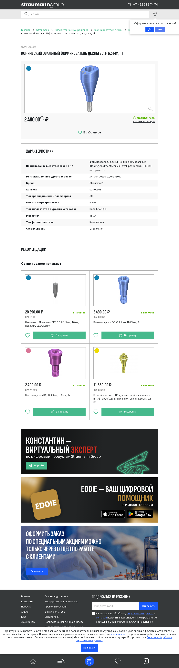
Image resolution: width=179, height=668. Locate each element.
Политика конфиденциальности (64, 622)
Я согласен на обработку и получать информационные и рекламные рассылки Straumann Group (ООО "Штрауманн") (126, 618)
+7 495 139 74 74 (143, 4)
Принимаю (89, 648)
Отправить (148, 606)
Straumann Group (55, 612)
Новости (26, 607)
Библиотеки (52, 617)
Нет (160, 29)
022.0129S (99, 390)
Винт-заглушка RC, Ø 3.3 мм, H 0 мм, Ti (47, 395)
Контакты (27, 602)
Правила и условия (56, 607)
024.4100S (31, 390)
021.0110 (30, 317)
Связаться (37, 571)
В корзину (59, 335)
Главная (25, 596)
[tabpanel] (89, 341)
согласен (101, 618)
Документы (28, 622)
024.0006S (99, 317)
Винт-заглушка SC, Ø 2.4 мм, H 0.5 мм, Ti (116, 322)
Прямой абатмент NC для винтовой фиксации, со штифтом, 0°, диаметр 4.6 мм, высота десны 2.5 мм (122, 398)
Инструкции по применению (61, 602)
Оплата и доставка (56, 596)
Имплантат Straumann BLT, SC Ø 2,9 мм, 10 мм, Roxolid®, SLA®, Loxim (52, 324)
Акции (24, 612)
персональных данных (140, 614)
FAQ (23, 617)
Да (150, 29)
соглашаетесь (119, 634)
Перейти (37, 466)
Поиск (26, 14)
